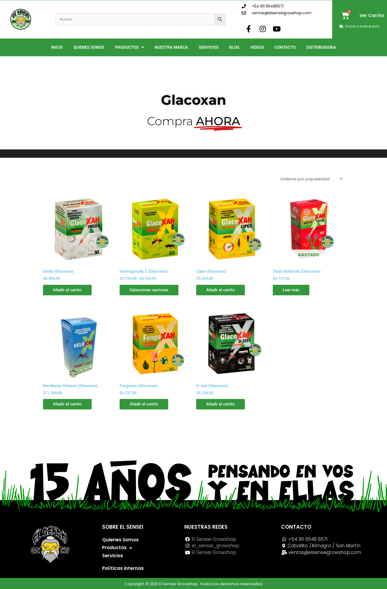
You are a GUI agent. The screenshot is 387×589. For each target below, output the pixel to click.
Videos (257, 47)
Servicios (208, 47)
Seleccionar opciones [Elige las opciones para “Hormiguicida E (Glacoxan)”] (149, 290)
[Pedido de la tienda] (311, 179)
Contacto (285, 47)
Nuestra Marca (171, 47)
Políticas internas (123, 568)
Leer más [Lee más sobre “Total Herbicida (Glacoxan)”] (292, 290)
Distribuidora (321, 47)
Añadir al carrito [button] (68, 290)
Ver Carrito (372, 15)
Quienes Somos (88, 47)
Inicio (57, 47)
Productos (129, 47)
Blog (234, 47)
